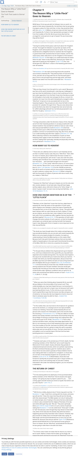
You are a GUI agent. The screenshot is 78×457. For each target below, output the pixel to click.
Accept (4, 454)
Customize (19, 454)
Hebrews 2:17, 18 (66, 134)
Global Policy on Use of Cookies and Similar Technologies (19, 448)
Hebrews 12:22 (49, 167)
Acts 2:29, (60, 263)
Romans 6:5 (56, 171)
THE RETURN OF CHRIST (8, 36)
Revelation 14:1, (38, 163)
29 (35, 274)
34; (64, 263)
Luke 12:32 (60, 61)
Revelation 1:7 (44, 385)
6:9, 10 (44, 57)
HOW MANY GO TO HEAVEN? (10, 24)
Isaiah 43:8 (48, 406)
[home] (2, 2)
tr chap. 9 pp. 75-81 (7, 6)
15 (46, 191)
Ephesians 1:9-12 (50, 111)
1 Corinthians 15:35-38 (39, 298)
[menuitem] (2, 2)
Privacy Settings (6, 450)
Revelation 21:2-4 (50, 141)
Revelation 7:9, (40, 191)
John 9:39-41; (41, 406)
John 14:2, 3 (48, 383)
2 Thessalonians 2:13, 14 (49, 313)
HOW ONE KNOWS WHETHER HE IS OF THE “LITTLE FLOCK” (13, 30)
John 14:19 (63, 419)
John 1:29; (41, 167)
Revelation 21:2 (57, 319)
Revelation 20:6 (43, 68)
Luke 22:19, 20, (43, 357)
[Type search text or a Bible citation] (61, 2)
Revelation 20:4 (58, 128)
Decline (11, 454)
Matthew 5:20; (37, 57)
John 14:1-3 (42, 30)
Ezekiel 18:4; (63, 296)
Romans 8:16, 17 (50, 217)
